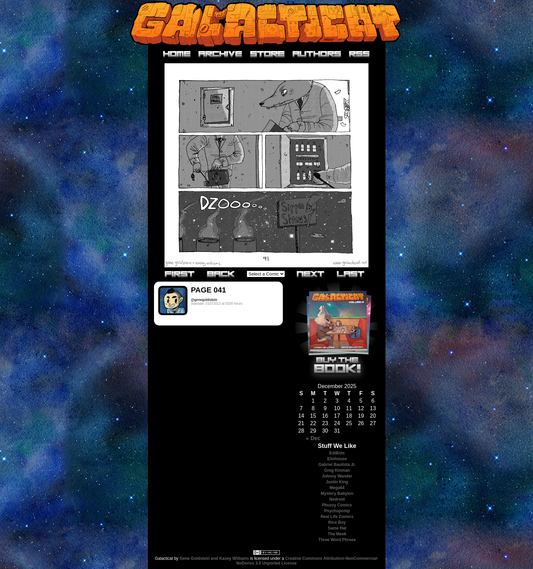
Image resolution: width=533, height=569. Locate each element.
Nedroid (337, 499)
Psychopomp (337, 510)
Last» (351, 274)
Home (177, 54)
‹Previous (221, 274)
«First (180, 274)
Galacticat (266, 23)
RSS (359, 54)
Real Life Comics (337, 516)
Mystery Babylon (337, 493)
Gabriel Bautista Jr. (337, 464)
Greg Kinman (337, 470)
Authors (317, 54)
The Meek (337, 534)
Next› (310, 274)
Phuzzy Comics (337, 505)
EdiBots (337, 453)
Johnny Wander (337, 476)
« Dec (313, 438)
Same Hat (337, 528)
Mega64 (336, 487)
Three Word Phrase (337, 539)
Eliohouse (337, 458)
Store (267, 54)
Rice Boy (337, 522)
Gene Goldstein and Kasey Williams (214, 558)
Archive (220, 54)
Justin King (337, 482)
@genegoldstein (204, 300)
